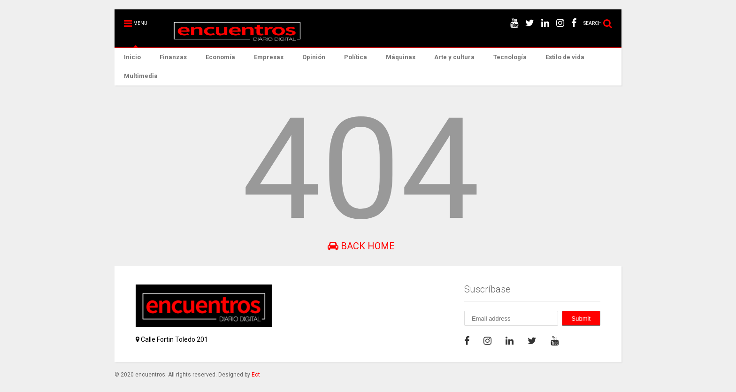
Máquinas (400, 57)
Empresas (269, 57)
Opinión (313, 57)
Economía (220, 57)
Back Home (361, 246)
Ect (256, 374)
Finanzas (173, 57)
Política (355, 57)
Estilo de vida (564, 57)
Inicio (132, 57)
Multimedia (141, 75)
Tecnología (510, 57)
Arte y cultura (454, 57)
